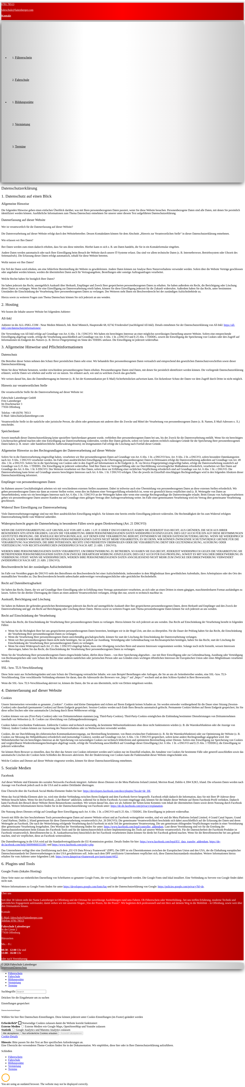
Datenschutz (20, 967)
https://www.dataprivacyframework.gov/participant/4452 (87, 856)
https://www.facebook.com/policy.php (73, 844)
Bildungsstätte (16, 979)
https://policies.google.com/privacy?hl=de (181, 886)
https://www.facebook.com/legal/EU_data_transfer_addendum (174, 841)
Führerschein (15, 973)
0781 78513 (7, 4)
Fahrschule (14, 976)
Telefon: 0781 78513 (12, 920)
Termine (12, 985)
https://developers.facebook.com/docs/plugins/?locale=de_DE (116, 790)
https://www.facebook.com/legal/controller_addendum (133, 826)
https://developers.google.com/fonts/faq (85, 886)
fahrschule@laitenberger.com (17, 9)
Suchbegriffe (8, 991)
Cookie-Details (9, 1036)
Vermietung (14, 982)
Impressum (7, 967)
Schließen (6, 1051)
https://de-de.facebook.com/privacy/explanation (137, 805)
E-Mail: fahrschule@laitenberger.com (22, 917)
